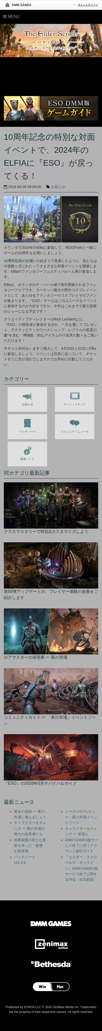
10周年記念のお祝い (20, 261)
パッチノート (27, 425)
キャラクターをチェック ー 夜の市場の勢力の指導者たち (30, 828)
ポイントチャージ (88, 4)
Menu (11, 16)
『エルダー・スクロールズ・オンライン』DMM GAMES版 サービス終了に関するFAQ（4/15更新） (81, 868)
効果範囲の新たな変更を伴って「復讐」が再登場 (30, 845)
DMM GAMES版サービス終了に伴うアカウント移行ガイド (81, 845)
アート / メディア (74, 398)
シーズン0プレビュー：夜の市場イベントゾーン (81, 817)
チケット (11, 348)
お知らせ (58, 187)
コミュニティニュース (75, 425)
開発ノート (27, 452)
